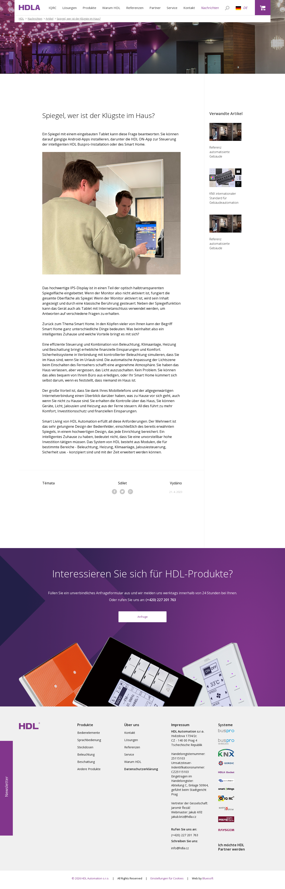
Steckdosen (85, 750)
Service (172, 8)
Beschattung (86, 764)
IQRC (52, 8)
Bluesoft (207, 881)
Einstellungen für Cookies (167, 881)
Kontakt (189, 8)
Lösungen (69, 8)
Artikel (49, 19)
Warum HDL (111, 8)
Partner (155, 8)
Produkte (89, 8)
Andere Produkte (89, 772)
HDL (21, 19)
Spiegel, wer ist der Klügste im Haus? (79, 19)
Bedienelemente (88, 735)
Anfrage (142, 618)
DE (241, 8)
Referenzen (134, 8)
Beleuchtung (86, 757)
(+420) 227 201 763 (184, 838)
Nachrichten (210, 8)
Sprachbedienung (89, 743)
